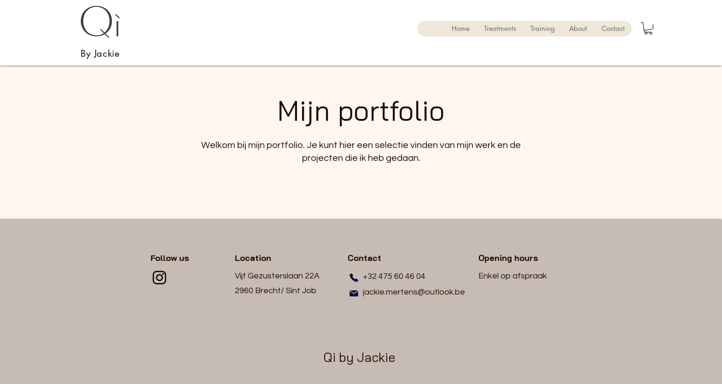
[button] (648, 28)
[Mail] (354, 293)
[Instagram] (160, 277)
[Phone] (354, 278)
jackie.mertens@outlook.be (414, 292)
